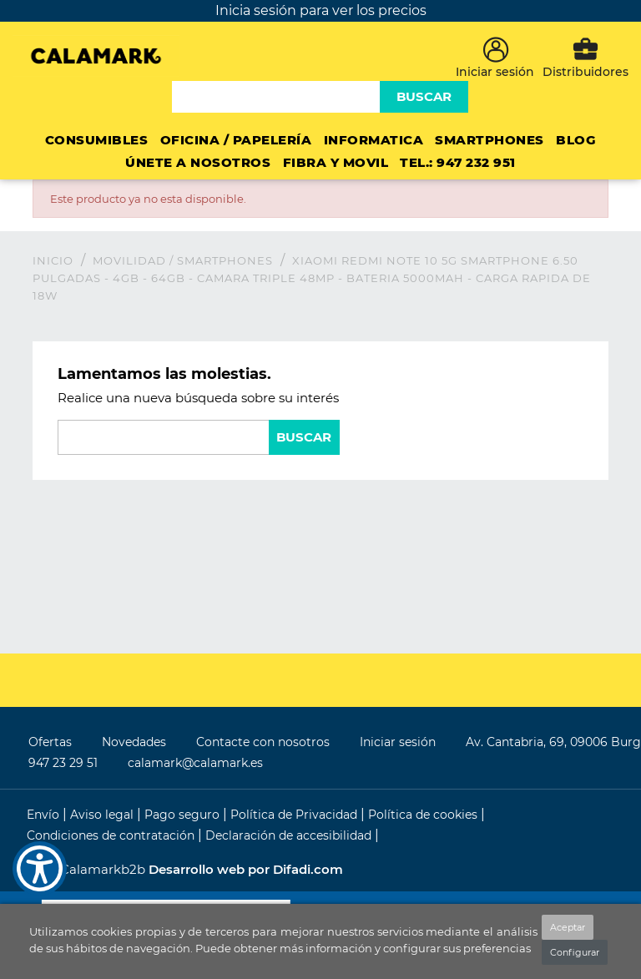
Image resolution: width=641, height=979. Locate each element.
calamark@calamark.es (195, 762)
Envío (45, 814)
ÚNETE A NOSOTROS (197, 162)
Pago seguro (183, 814)
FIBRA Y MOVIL (336, 162)
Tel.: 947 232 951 (458, 162)
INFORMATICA (374, 140)
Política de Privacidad (295, 814)
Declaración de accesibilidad (290, 835)
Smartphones (489, 140)
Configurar (574, 952)
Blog (576, 140)
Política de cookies (424, 814)
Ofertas (50, 741)
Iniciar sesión (398, 741)
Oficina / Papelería (236, 140)
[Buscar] (278, 97)
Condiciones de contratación (112, 835)
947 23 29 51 (63, 762)
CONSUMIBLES (97, 140)
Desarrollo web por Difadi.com (246, 869)
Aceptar (567, 927)
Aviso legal (103, 814)
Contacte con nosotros (263, 741)
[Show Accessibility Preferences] (40, 868)
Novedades (134, 741)
